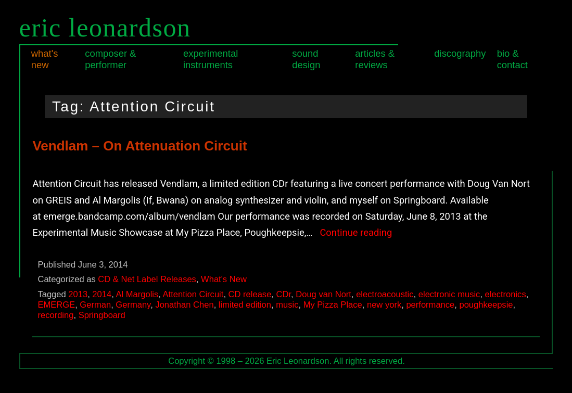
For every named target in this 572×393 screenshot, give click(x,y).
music (287, 305)
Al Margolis (137, 294)
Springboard (102, 315)
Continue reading (356, 232)
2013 (77, 294)
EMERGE (56, 305)
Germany (133, 305)
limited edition (245, 305)
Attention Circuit (193, 294)
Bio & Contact (512, 59)
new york (384, 305)
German (95, 305)
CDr (283, 294)
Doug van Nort (323, 294)
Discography (460, 53)
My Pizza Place (332, 305)
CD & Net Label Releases (147, 279)
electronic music (449, 294)
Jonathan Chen (184, 305)
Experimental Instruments (210, 59)
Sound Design (306, 59)
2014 (101, 294)
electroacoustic (384, 294)
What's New (44, 59)
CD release (250, 294)
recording (55, 315)
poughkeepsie (486, 305)
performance (430, 305)
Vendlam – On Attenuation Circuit (139, 146)
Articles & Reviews (375, 59)
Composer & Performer (110, 59)
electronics (505, 294)
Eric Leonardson (105, 27)
